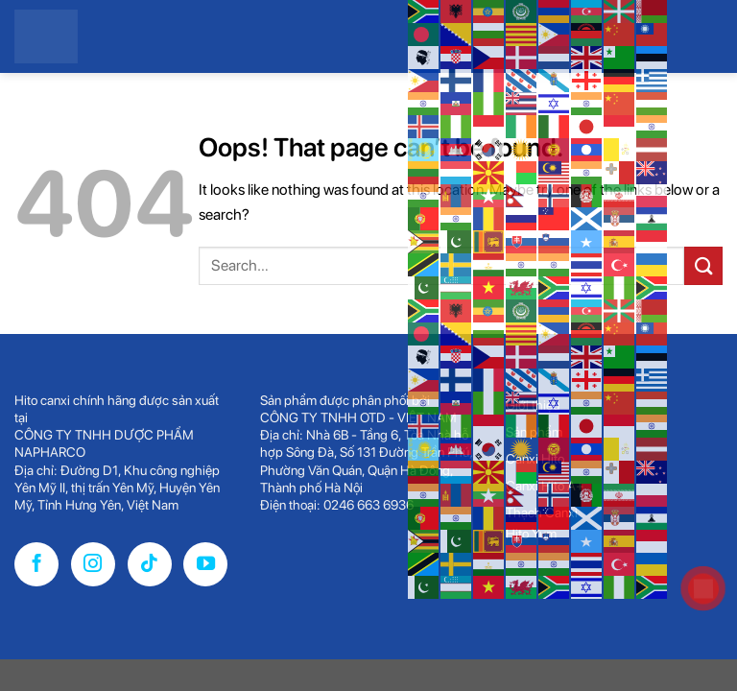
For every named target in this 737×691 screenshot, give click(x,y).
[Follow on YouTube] (205, 564)
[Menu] (707, 299)
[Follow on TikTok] (150, 564)
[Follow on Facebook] (36, 564)
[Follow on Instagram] (93, 564)
